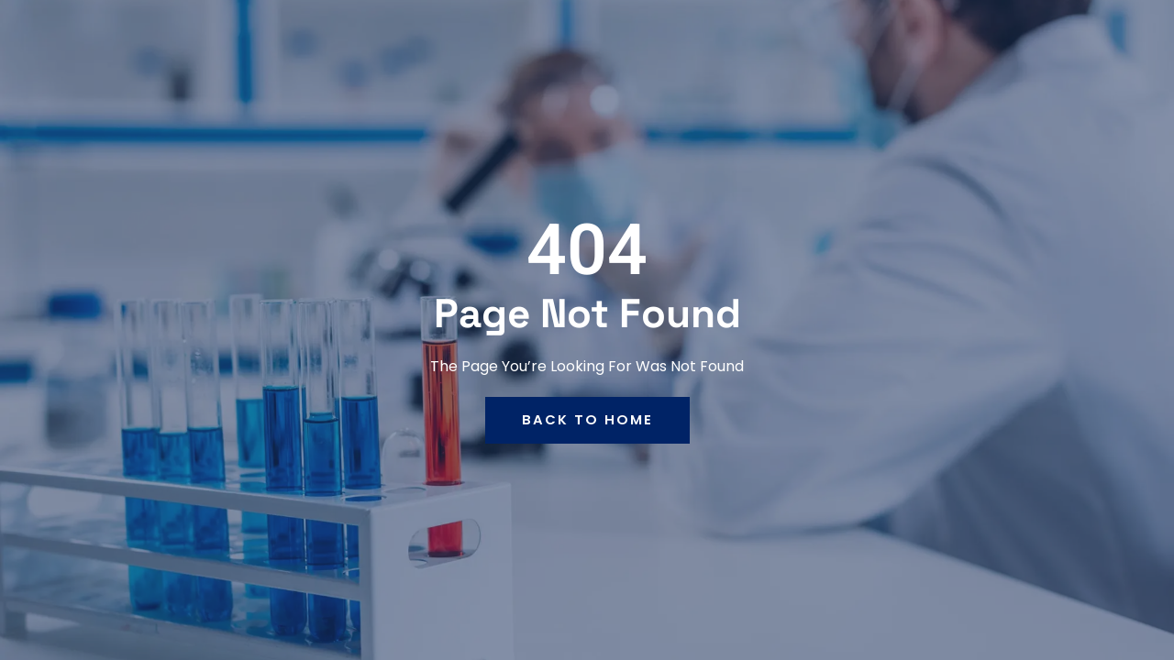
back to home (587, 420)
